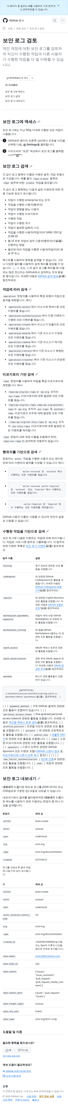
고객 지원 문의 (12, 1075)
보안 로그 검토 (36, 28)
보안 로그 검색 (17, 166)
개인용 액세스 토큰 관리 (23, 722)
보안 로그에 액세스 (21, 121)
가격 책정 (8, 1099)
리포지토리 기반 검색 (20, 374)
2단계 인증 (47, 759)
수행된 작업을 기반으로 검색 (26, 531)
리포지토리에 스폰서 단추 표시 (21, 755)
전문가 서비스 (22, 1099)
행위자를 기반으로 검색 (22, 452)
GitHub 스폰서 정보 (47, 751)
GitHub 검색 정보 (48, 276)
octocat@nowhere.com (47, 956)
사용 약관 (31, 1096)
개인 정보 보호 (46, 1096)
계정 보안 (21, 28)
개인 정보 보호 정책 (11, 1056)
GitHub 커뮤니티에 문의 (17, 1071)
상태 (59, 1096)
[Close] (58, 5)
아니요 (23, 1050)
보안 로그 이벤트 (36, 546)
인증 (10, 28)
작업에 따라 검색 (17, 289)
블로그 (35, 1099)
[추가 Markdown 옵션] (32, 78)
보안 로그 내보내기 (21, 778)
